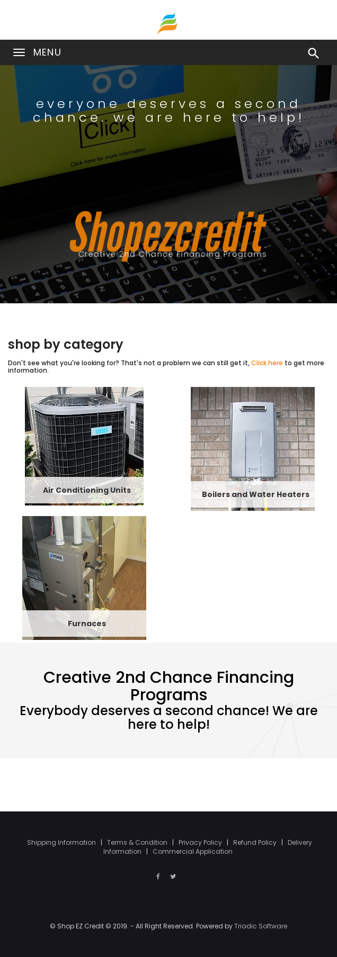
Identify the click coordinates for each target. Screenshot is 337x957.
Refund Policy (255, 842)
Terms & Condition (138, 842)
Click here (267, 362)
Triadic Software (260, 926)
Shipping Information (62, 842)
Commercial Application (193, 851)
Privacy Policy (201, 842)
